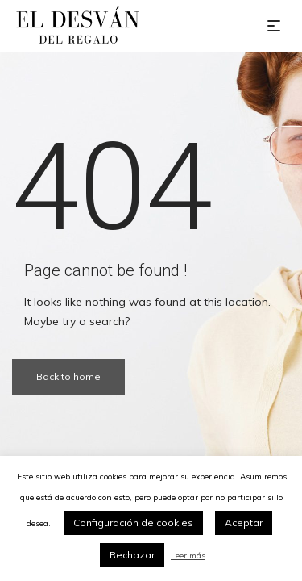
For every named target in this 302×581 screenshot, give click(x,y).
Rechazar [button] (132, 555)
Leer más (188, 555)
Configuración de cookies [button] (133, 522)
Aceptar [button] (244, 522)
